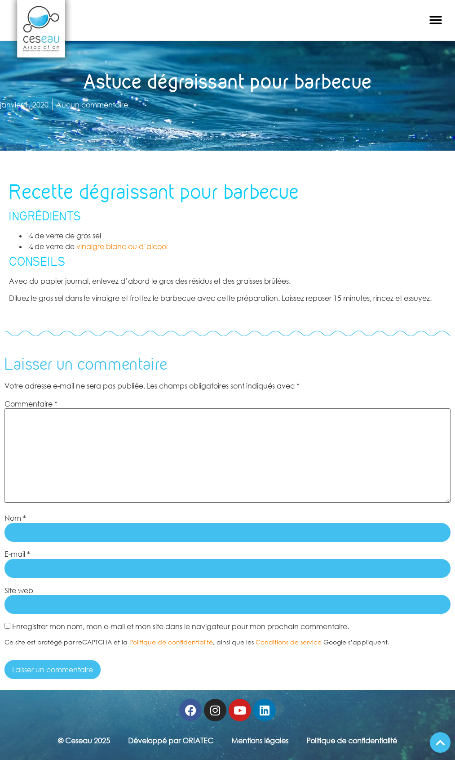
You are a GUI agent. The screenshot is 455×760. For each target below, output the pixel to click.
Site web (18, 590)
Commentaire (30, 403)
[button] (436, 20)
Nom (15, 518)
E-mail (17, 554)
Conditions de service (289, 642)
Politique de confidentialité (171, 642)
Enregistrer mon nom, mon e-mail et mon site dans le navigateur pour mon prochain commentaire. (180, 626)
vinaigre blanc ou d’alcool (122, 246)
